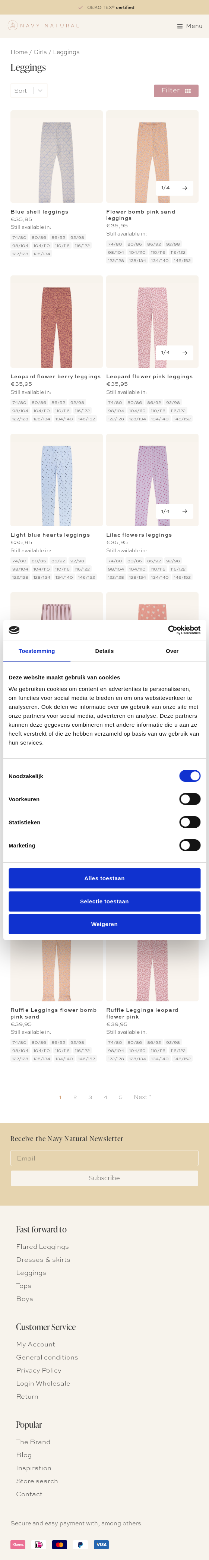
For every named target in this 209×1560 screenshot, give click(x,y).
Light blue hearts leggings (50, 534)
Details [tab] (104, 651)
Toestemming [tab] (37, 651)
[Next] (174, 188)
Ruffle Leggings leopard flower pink (142, 1013)
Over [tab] (172, 651)
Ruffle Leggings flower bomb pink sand (53, 1013)
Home (19, 51)
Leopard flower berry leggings (55, 376)
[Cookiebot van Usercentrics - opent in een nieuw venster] (167, 630)
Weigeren (104, 924)
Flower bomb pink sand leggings (140, 214)
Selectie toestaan (104, 901)
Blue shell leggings (39, 211)
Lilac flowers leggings (139, 534)
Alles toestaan (104, 878)
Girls (40, 51)
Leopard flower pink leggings (149, 376)
